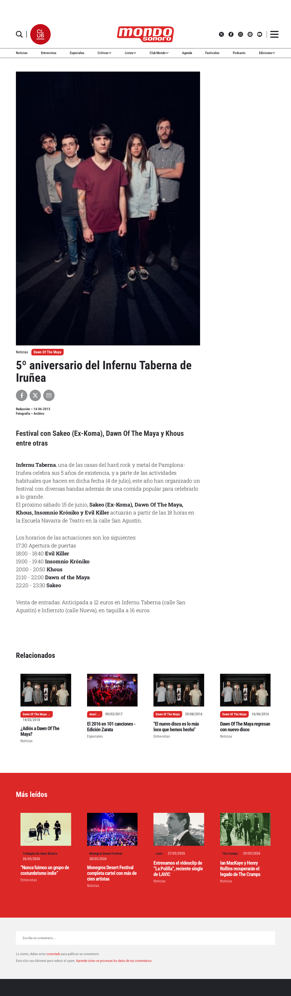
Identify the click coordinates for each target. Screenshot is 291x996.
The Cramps (230, 853)
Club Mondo (159, 53)
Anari (92, 714)
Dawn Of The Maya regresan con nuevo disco (245, 726)
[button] (40, 34)
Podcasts (239, 53)
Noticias (22, 53)
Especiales (77, 53)
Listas (130, 53)
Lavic (159, 853)
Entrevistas (48, 53)
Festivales (212, 53)
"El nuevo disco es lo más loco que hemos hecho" (176, 726)
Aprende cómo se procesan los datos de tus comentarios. (114, 961)
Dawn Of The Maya (47, 352)
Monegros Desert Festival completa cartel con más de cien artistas (112, 873)
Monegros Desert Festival (105, 853)
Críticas (104, 53)
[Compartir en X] (35, 395)
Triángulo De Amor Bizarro (40, 853)
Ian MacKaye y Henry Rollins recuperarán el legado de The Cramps (240, 868)
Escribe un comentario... (39, 938)
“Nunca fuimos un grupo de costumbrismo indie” (44, 870)
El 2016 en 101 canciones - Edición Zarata (111, 726)
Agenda (187, 53)
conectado (53, 954)
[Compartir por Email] (49, 395)
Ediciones (267, 53)
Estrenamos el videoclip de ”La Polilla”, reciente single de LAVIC (178, 868)
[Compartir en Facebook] (21, 395)
